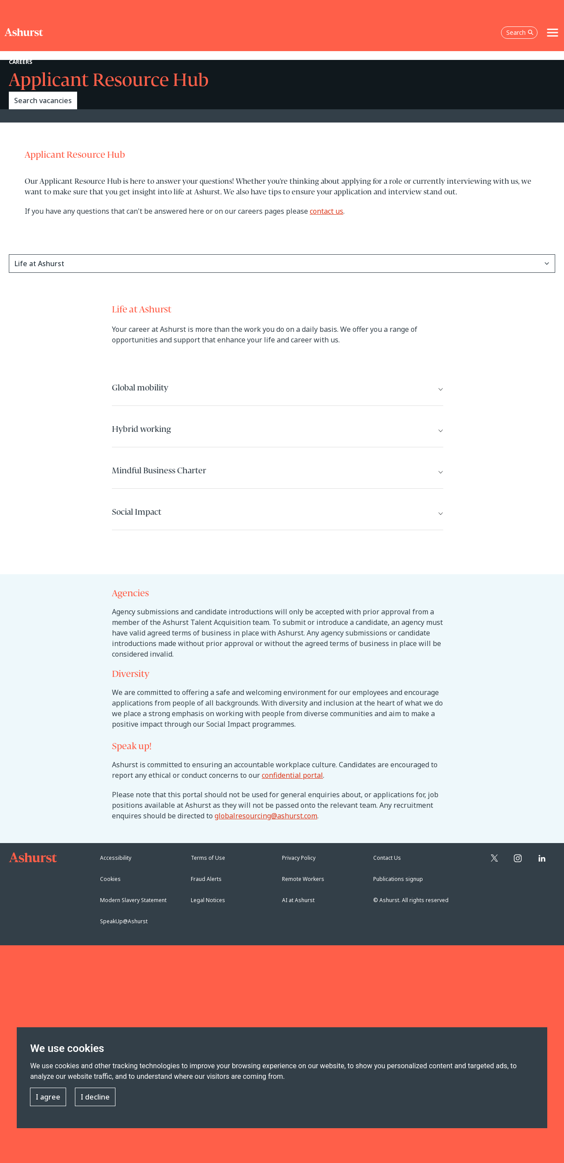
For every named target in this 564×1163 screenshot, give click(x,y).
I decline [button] (95, 1097)
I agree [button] (48, 1097)
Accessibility (115, 858)
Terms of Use (208, 858)
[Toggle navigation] (552, 33)
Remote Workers (303, 879)
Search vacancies (43, 100)
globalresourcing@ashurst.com (266, 816)
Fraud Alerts (206, 879)
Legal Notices (208, 900)
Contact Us (387, 858)
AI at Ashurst (298, 900)
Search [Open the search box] (520, 32)
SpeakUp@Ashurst (124, 921)
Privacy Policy (298, 858)
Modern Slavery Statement (133, 900)
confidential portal (292, 775)
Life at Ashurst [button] (39, 263)
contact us (326, 211)
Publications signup (398, 879)
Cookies (110, 879)
